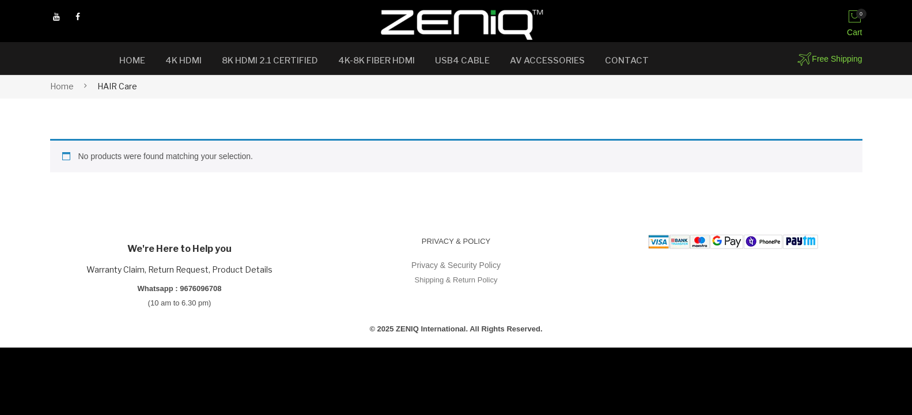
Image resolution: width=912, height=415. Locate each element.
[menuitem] (132, 60)
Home (62, 86)
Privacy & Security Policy (456, 265)
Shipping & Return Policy (456, 280)
